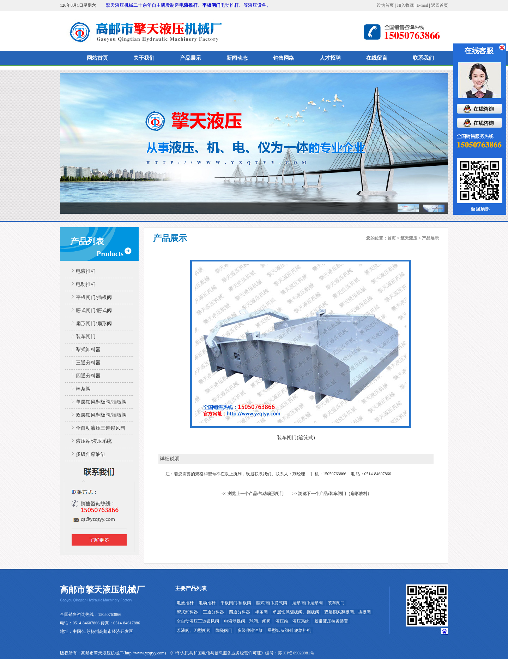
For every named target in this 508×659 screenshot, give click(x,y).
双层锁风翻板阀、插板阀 (347, 612)
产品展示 (190, 58)
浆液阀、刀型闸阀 (194, 630)
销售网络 (283, 58)
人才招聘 (330, 58)
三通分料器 (88, 362)
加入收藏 (405, 5)
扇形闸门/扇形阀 (94, 323)
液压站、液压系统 (292, 621)
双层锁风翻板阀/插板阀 (101, 415)
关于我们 (144, 58)
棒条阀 (83, 389)
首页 (391, 238)
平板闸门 (211, 5)
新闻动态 (237, 58)
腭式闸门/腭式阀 (94, 310)
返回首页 (439, 5)
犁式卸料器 (88, 349)
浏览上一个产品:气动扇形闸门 (256, 493)
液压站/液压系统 (94, 441)
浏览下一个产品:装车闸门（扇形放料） (334, 493)
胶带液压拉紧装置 (331, 621)
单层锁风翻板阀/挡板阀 (101, 402)
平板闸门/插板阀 (94, 297)
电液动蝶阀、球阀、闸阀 (247, 621)
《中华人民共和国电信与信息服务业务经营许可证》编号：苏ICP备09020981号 (241, 653)
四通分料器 (88, 375)
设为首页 (385, 5)
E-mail (422, 5)
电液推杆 (188, 5)
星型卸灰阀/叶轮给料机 (289, 630)
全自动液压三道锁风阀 (100, 428)
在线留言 (376, 58)
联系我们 (423, 58)
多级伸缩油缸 (90, 454)
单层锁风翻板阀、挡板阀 (296, 612)
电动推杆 (86, 284)
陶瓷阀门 (224, 630)
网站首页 (97, 58)
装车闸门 (86, 336)
